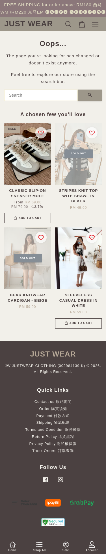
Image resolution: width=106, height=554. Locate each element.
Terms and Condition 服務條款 (53, 429)
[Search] (41, 95)
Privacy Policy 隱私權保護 (53, 444)
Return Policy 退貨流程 (53, 436)
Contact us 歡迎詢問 (53, 401)
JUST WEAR (28, 23)
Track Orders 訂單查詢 (52, 451)
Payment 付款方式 (53, 416)
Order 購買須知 (53, 409)
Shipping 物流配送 (53, 422)
